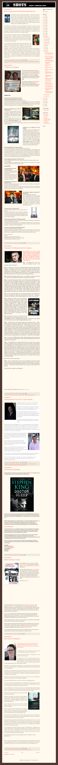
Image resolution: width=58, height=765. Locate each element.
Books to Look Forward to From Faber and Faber (49, 86)
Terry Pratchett (29, 749)
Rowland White (35, 81)
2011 (45, 99)
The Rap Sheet (46, 122)
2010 (45, 101)
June (46, 47)
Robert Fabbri (37, 61)
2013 (45, 36)
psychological (20, 749)
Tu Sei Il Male (34, 569)
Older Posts (37, 752)
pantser (26, 658)
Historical (25, 61)
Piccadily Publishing (47, 123)
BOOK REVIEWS (46, 110)
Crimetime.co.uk (46, 118)
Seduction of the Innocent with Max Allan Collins (49, 92)
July (45, 45)
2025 (45, 17)
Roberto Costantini (23, 564)
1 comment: (15, 633)
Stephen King (25, 749)
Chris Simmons (36, 73)
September (46, 42)
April (46, 50)
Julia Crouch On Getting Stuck (12, 638)
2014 (45, 34)
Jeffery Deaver (7, 613)
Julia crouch (16, 749)
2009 (45, 102)
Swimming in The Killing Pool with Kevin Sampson (17, 248)
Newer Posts (6, 752)
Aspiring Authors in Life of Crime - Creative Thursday (18, 399)
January (46, 96)
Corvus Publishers (13, 61)
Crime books (22, 61)
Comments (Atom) (11, 754)
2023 (45, 20)
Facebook (27, 389)
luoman (30, 760)
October (46, 40)
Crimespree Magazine (47, 119)
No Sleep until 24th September (12, 469)
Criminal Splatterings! (48, 80)
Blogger (37, 760)
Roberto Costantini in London (12, 559)
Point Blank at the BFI (48, 82)
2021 (45, 23)
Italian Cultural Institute (33, 565)
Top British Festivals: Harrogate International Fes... (49, 73)
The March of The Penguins (11, 67)
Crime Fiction (13, 749)
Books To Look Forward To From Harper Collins (49, 84)
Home (22, 752)
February (46, 94)
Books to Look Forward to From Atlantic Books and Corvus (19, 11)
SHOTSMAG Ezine (45, 11)
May (45, 48)
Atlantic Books (9, 61)
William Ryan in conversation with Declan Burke (49, 79)
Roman (6, 62)
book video (26, 580)
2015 (45, 33)
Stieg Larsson (11, 606)
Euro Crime (45, 117)
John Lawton (29, 61)
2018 (45, 28)
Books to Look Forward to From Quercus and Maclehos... (49, 89)
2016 (45, 31)
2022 (45, 22)
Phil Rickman (33, 61)
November (46, 39)
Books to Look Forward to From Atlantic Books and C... (49, 54)
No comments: (17, 60)
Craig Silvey (18, 61)
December (46, 37)
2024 (45, 19)
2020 (45, 25)
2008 (45, 104)
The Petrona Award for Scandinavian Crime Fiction (48, 76)
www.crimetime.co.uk (27, 627)
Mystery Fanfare (46, 120)
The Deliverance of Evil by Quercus (28, 604)
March (46, 51)
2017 (45, 30)
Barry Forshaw (30, 73)
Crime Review (46, 115)
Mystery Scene (46, 114)
